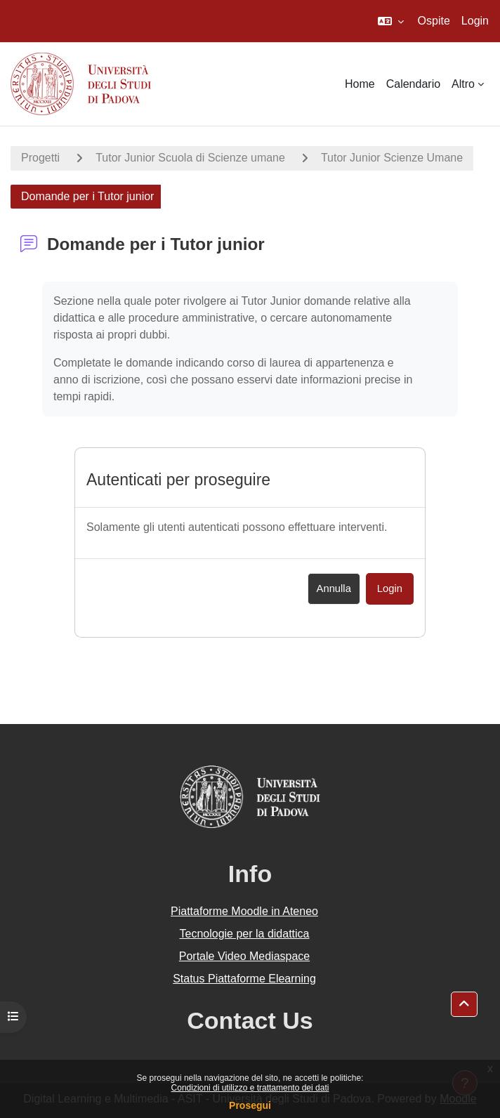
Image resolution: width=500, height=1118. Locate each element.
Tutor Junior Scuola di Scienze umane (190, 158)
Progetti (40, 158)
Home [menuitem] (360, 84)
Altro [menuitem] (463, 84)
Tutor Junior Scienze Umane (392, 158)
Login (475, 21)
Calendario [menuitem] (413, 84)
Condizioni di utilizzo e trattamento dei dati (250, 1088)
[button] (390, 21)
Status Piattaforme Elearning (244, 979)
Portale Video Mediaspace (244, 956)
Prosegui (250, 1105)
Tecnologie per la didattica (244, 934)
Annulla (334, 588)
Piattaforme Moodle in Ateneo (244, 911)
